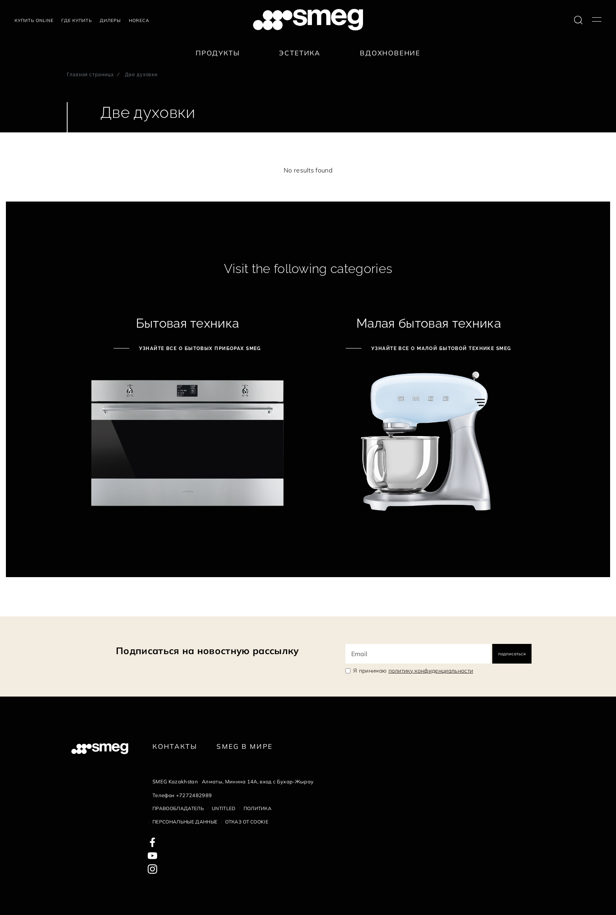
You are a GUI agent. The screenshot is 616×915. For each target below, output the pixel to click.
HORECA (139, 20)
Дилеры (110, 20)
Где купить (76, 20)
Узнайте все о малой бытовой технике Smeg (440, 348)
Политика (258, 808)
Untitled (224, 808)
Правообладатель (178, 808)
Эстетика (300, 53)
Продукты (218, 53)
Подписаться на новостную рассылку (207, 650)
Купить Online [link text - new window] (34, 20)
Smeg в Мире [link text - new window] (244, 746)
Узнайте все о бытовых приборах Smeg (199, 348)
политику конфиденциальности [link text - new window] (431, 670)
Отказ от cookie (246, 822)
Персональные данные (184, 822)
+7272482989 (194, 795)
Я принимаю (413, 670)
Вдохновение (390, 53)
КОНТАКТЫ (174, 746)
